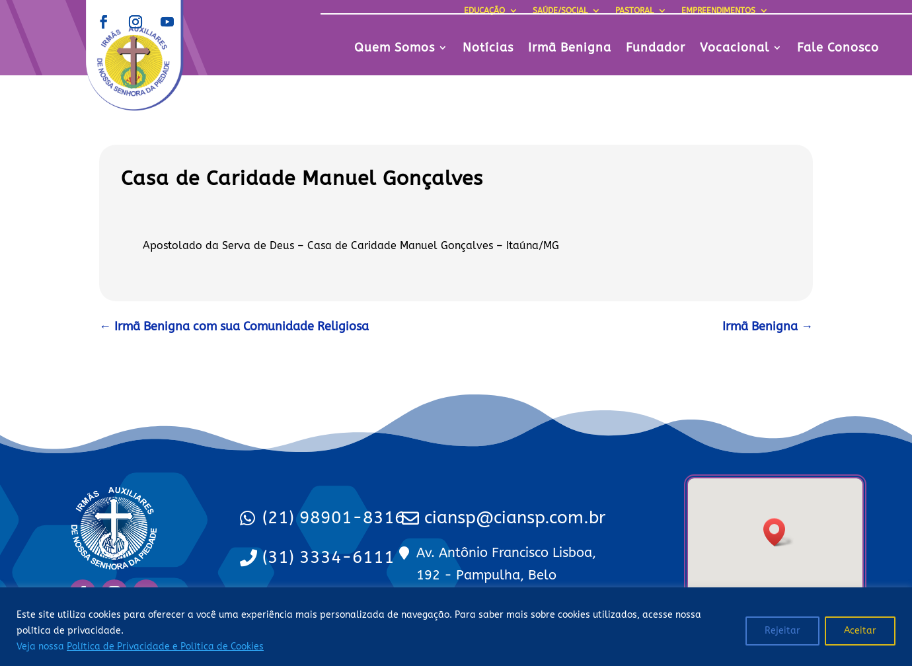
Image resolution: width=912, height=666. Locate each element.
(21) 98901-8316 (333, 517)
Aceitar (860, 630)
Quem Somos (394, 49)
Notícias (488, 49)
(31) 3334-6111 (328, 557)
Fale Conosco (838, 49)
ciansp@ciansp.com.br (514, 517)
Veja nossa (140, 646)
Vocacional (734, 49)
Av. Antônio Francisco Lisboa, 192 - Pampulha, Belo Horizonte (506, 575)
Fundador (655, 49)
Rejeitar (782, 630)
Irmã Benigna (569, 49)
